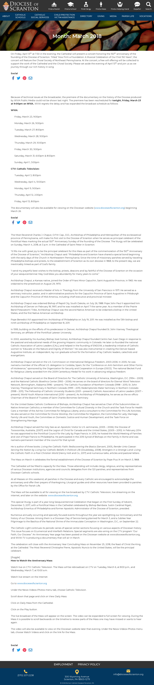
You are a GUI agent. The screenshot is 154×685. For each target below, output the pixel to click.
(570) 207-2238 (26, 675)
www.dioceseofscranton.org (109, 208)
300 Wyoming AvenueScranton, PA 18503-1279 (77, 678)
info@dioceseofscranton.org (128, 674)
